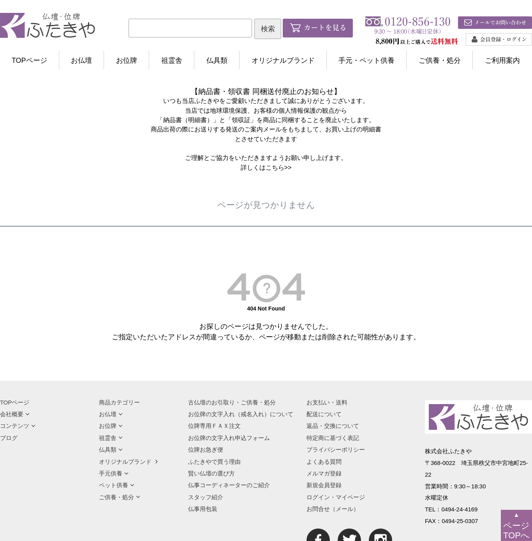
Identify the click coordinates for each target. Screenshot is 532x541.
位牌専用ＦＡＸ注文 (214, 425)
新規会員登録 (324, 485)
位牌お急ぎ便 (205, 449)
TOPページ (29, 60)
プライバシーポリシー (336, 449)
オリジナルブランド (283, 60)
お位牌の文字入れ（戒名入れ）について (240, 414)
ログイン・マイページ (336, 497)
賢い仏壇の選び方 (211, 473)
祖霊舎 (171, 60)
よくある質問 (324, 461)
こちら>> (279, 167)
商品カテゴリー (119, 402)
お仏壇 (81, 60)
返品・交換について (333, 425)
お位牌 (126, 60)
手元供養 (114, 473)
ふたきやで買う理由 (214, 461)
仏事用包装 (202, 509)
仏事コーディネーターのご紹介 (229, 485)
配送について (324, 414)
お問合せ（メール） (333, 509)
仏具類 (216, 60)
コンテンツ (17, 425)
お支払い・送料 (327, 402)
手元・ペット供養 (366, 60)
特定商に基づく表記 (333, 438)
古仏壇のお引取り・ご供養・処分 (232, 402)
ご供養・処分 (440, 60)
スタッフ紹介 (205, 497)
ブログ (9, 438)
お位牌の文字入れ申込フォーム (229, 438)
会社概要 (15, 414)
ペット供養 (116, 485)
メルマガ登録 (324, 473)
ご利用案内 (502, 60)
